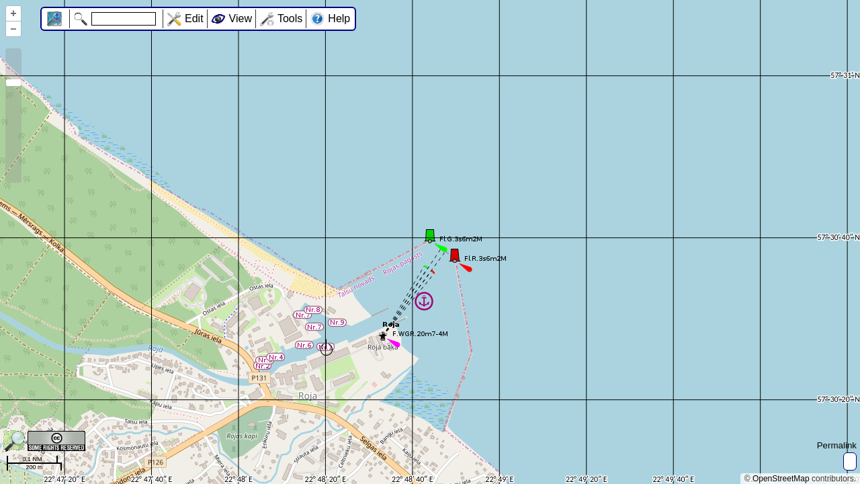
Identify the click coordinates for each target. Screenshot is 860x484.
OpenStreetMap (781, 478)
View (240, 18)
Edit (194, 18)
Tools (289, 18)
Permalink (837, 445)
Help (339, 18)
